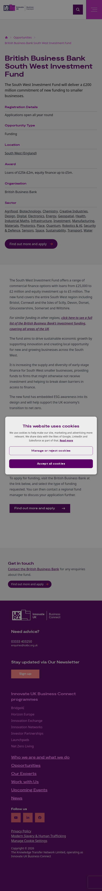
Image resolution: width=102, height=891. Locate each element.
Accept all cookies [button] (51, 464)
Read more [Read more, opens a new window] (66, 440)
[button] (51, 451)
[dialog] (51, 445)
